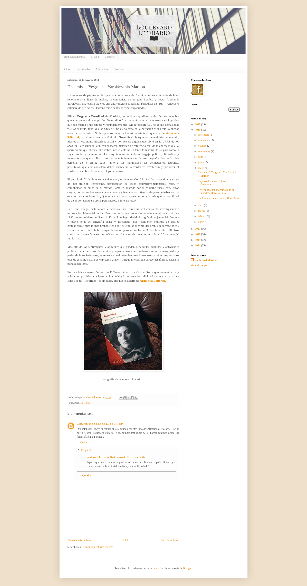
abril (201, 205)
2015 (198, 239)
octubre (202, 145)
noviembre (204, 140)
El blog (95, 56)
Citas (67, 69)
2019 (198, 124)
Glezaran (82, 423)
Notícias (120, 69)
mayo (201, 168)
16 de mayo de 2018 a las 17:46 (127, 457)
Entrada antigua (169, 540)
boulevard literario (98, 457)
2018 (198, 129)
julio (201, 156)
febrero (202, 216)
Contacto (110, 56)
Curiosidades (83, 69)
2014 (198, 245)
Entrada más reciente (79, 540)
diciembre (204, 134)
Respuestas (87, 450)
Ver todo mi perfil (200, 265)
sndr (156, 568)
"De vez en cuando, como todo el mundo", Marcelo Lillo (216, 191)
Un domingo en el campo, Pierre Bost (218, 198)
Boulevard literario (74, 56)
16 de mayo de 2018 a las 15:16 (106, 423)
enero (201, 221)
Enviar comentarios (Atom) (98, 547)
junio (201, 162)
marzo (202, 210)
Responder (82, 442)
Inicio (126, 540)
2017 (198, 228)
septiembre (204, 151)
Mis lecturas (102, 69)
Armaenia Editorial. (153, 280)
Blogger (187, 568)
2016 (198, 234)
